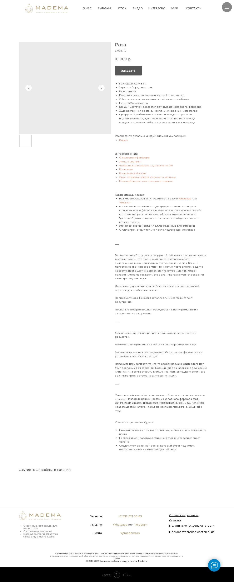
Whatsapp (184, 198)
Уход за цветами (129, 161)
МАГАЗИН (104, 8)
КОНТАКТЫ (193, 8)
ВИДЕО (138, 8)
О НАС (87, 8)
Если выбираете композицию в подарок (146, 181)
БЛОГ (174, 8)
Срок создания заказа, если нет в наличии (147, 177)
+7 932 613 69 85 (130, 516)
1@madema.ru (130, 533)
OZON (122, 8)
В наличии (126, 169)
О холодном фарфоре (134, 157)
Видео (123, 140)
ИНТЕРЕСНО (156, 8)
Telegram (124, 202)
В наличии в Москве (132, 173)
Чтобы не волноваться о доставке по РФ (146, 165)
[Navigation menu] (227, 7)
